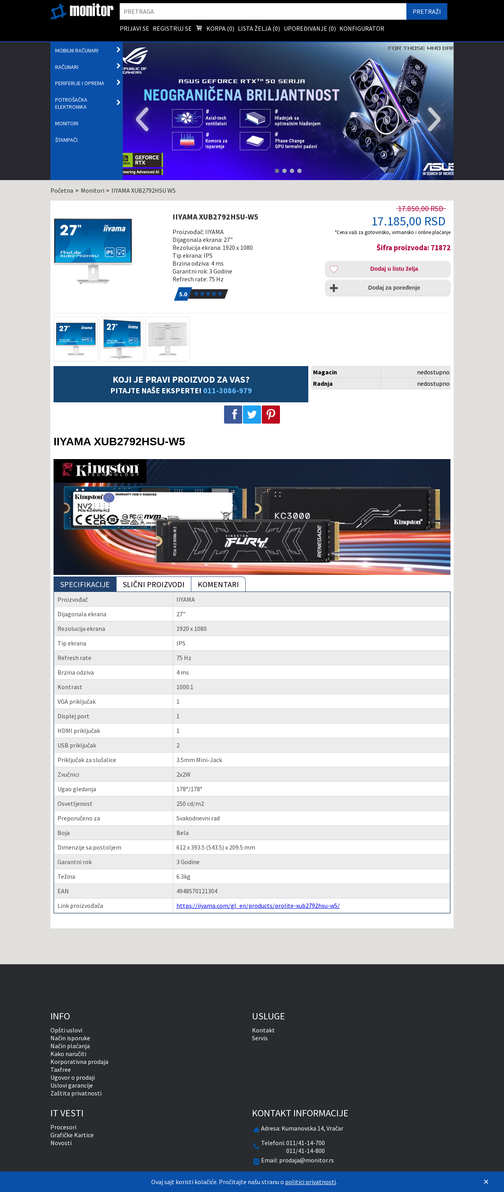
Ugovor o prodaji (72, 1077)
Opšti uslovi (66, 1030)
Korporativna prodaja (79, 1062)
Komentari (218, 584)
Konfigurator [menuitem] (361, 28)
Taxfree (60, 1069)
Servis (260, 1038)
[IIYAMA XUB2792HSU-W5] (109, 251)
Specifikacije (85, 584)
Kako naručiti (68, 1054)
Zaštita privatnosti (76, 1093)
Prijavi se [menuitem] (134, 28)
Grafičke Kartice (72, 1135)
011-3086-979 (227, 390)
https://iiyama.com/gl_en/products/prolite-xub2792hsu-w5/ (258, 905)
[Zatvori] (486, 1182)
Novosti (61, 1143)
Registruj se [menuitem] (172, 28)
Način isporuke (70, 1038)
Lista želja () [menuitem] (259, 28)
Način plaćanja (70, 1046)
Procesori (63, 1127)
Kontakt (263, 1030)
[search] (263, 11)
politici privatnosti (310, 1182)
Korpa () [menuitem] (215, 29)
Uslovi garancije (71, 1085)
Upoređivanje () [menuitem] (310, 28)
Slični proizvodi (154, 584)
